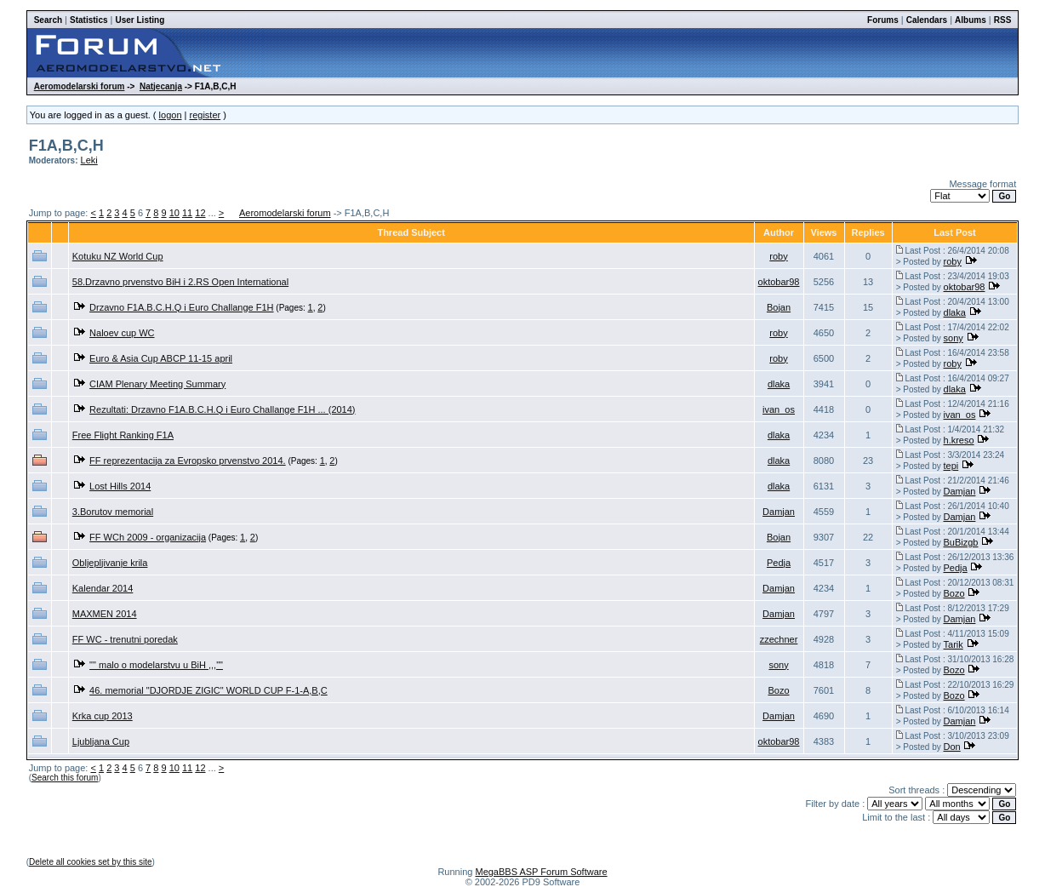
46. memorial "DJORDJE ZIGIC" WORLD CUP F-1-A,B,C (208, 690)
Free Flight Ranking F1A (123, 435)
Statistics (88, 20)
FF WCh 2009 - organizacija (147, 537)
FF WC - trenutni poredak (125, 639)
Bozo (954, 593)
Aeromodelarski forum (79, 86)
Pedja (779, 563)
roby (778, 256)
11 (187, 213)
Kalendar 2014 (103, 588)
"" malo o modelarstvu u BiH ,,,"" (156, 665)
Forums (883, 20)
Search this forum (64, 777)
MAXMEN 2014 (104, 614)
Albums (970, 20)
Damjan (960, 491)
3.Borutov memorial (112, 511)
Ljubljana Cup (100, 741)
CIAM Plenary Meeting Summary (157, 384)
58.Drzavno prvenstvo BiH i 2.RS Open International (180, 282)
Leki (89, 160)
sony (953, 338)
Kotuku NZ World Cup (117, 256)
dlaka (955, 312)
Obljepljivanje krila (110, 563)
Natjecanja (161, 86)
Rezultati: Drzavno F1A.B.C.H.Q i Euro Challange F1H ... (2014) (222, 409)
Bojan (779, 307)
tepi (951, 466)
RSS (1003, 20)
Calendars (926, 20)
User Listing (140, 20)
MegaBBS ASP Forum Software (541, 872)
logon (170, 115)
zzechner (779, 639)
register (204, 115)
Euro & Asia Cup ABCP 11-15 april (160, 358)
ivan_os (778, 409)
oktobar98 (779, 282)
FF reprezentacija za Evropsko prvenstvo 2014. (187, 460)
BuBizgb (961, 542)
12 (200, 213)
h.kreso (959, 440)
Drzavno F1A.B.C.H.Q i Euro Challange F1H (181, 307)
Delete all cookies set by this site (90, 862)
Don (952, 746)
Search (48, 20)
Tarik (953, 644)
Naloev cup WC (121, 333)
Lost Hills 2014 (120, 486)
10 (174, 213)
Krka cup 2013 (102, 716)
